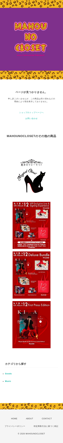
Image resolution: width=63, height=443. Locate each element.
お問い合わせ (31, 118)
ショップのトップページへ (31, 112)
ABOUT (29, 419)
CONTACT (47, 419)
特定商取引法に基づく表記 (46, 426)
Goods (8, 374)
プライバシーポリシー (15, 426)
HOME (14, 419)
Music (8, 381)
